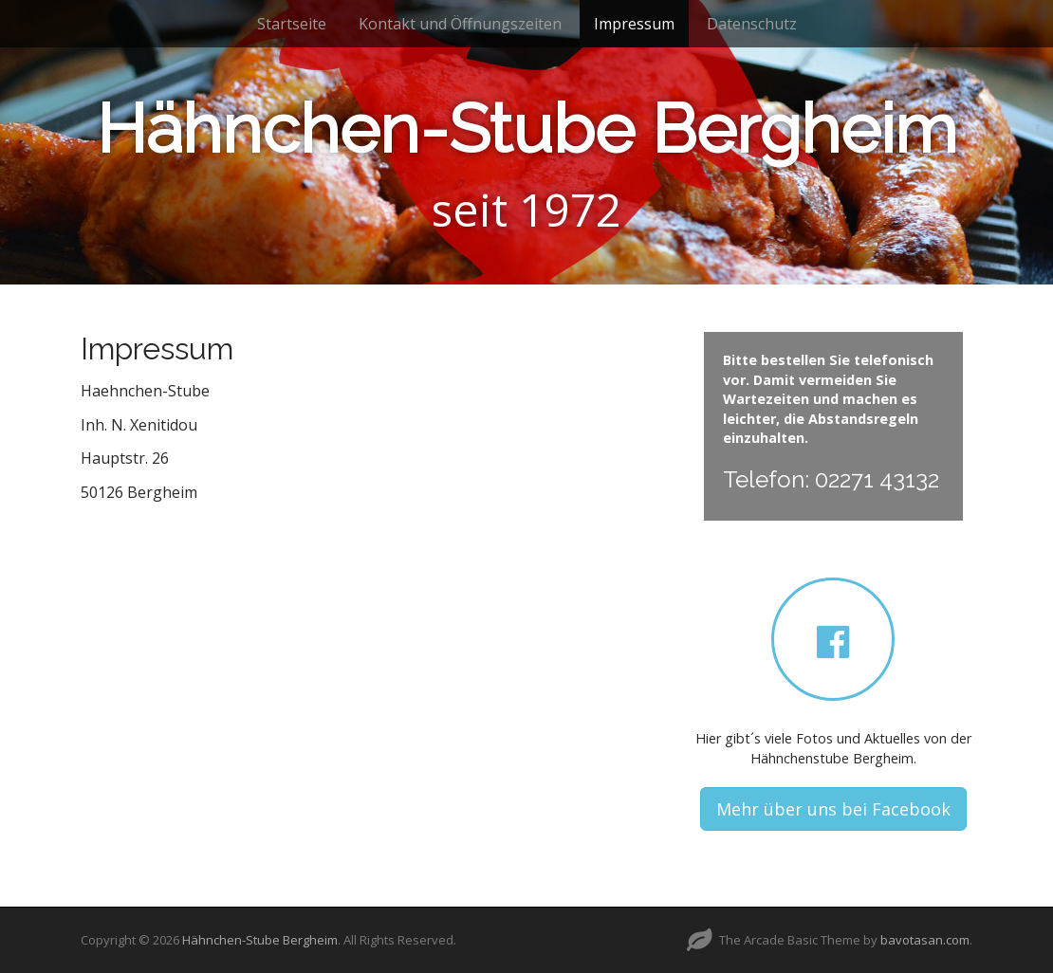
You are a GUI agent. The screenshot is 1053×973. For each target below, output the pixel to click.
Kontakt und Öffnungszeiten (460, 23)
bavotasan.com (925, 939)
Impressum (634, 23)
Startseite (291, 23)
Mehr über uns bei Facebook (833, 809)
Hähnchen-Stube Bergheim (527, 128)
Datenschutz (752, 23)
